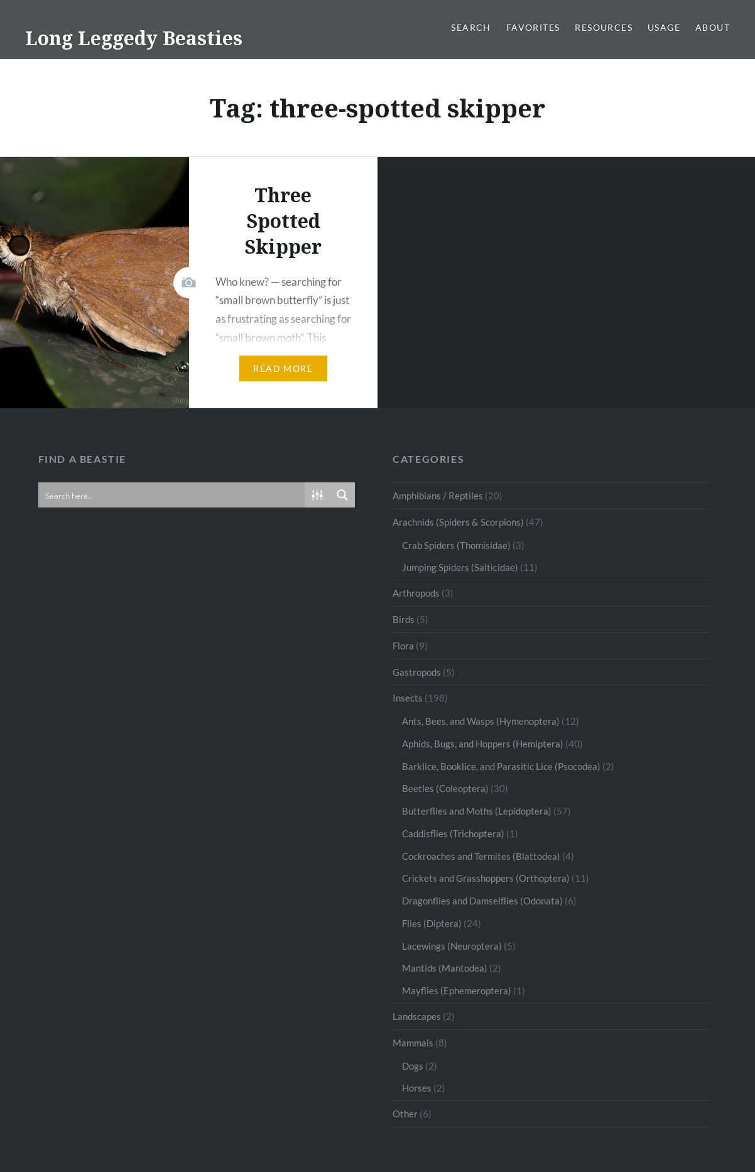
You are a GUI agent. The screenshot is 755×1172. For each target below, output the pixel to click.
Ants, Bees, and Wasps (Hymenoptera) (481, 721)
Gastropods (417, 672)
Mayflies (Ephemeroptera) (456, 990)
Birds (404, 619)
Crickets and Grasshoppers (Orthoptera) (486, 878)
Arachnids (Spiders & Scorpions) (458, 522)
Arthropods (416, 593)
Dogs (412, 1066)
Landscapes (417, 1016)
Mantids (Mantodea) (444, 968)
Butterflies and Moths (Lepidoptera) (476, 811)
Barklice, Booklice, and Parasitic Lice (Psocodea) (501, 766)
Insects (408, 697)
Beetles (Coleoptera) (445, 788)
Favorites (533, 27)
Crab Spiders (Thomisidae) (456, 545)
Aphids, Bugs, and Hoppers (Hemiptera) (482, 743)
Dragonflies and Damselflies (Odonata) (482, 900)
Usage (664, 27)
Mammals (413, 1042)
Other (405, 1113)
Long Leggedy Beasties (133, 38)
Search (471, 27)
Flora (403, 645)
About (712, 27)
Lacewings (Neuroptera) (452, 946)
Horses (417, 1087)
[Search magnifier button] (342, 494)
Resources (604, 27)
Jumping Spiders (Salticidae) (460, 567)
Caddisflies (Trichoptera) (453, 833)
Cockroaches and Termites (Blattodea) (481, 856)
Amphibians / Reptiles (438, 495)
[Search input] (172, 495)
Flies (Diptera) (432, 923)
